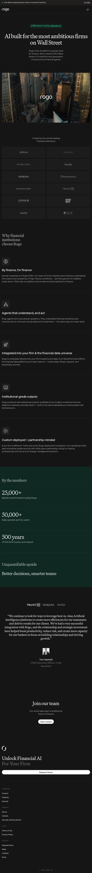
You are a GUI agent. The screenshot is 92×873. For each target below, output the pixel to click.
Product (5, 793)
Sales (4, 849)
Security (5, 801)
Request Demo (8, 845)
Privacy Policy (7, 835)
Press (4, 857)
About (4, 812)
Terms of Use (7, 831)
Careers (5, 816)
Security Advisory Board (11, 820)
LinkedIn (5, 853)
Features (5, 797)
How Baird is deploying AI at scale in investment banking (25, 2)
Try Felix (87, 2)
